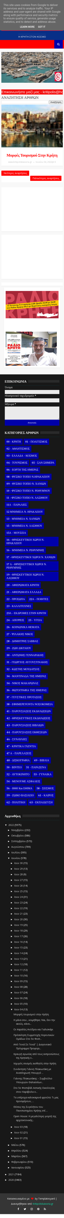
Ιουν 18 (18, 934)
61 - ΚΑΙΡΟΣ (46, 799)
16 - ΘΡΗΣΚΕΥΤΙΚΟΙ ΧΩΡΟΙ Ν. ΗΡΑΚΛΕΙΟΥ (25, 545)
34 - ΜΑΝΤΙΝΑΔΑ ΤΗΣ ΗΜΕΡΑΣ (26, 680)
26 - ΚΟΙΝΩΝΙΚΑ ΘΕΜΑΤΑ (22, 631)
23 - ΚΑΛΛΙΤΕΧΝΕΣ (18, 610)
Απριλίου (16, 1154)
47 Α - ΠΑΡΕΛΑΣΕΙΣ (18, 757)
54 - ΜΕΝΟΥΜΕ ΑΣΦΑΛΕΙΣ (23, 785)
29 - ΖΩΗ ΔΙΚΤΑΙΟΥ (18, 652)
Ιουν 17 (18, 940)
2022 (11, 828)
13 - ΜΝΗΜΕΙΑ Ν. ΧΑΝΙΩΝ (23, 522)
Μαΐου (15, 1148)
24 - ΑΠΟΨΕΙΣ (15, 624)
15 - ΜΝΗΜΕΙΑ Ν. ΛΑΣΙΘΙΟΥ (24, 529)
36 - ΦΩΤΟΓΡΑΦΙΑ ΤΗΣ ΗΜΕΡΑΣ (26, 694)
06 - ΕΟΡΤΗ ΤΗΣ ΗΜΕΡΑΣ (22, 473)
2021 (11, 1178)
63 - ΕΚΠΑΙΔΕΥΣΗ (41, 806)
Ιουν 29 (18, 872)
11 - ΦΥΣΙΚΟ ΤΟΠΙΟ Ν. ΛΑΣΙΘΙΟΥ (27, 501)
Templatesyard (46, 1202)
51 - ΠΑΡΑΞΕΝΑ (36, 771)
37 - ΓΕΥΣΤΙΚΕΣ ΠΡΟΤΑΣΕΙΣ (24, 701)
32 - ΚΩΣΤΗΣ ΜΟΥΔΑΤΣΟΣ (23, 673)
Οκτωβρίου (18, 839)
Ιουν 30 (18, 867)
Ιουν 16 (18, 945)
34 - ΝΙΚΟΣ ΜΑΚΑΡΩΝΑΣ (22, 687)
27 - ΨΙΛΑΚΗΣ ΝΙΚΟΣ (19, 638)
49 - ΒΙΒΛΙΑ (41, 764)
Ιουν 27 (18, 884)
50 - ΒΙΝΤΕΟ (14, 771)
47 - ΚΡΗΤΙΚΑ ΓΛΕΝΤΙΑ (21, 750)
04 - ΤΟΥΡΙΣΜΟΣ (16, 466)
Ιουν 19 (18, 928)
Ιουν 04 (18, 1013)
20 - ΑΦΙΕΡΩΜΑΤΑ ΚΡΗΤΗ (22, 589)
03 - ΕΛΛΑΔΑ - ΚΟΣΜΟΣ (21, 459)
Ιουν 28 (18, 878)
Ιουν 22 (18, 912)
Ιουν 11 (18, 973)
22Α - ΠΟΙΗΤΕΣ (38, 603)
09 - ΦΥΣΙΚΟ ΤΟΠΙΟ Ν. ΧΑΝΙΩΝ (26, 487)
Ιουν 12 (18, 968)
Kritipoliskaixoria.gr (43, 1207)
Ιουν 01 (18, 1142)
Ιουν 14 (18, 957)
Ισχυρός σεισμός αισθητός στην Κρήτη (34, 1067)
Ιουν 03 (18, 1130)
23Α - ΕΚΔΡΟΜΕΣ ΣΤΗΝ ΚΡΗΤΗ (26, 617)
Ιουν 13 (18, 962)
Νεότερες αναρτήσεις (15, 174)
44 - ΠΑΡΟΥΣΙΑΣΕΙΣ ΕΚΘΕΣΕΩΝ (26, 736)
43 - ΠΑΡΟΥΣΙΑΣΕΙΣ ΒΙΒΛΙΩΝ (25, 729)
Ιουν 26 (18, 889)
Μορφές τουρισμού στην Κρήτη (31, 155)
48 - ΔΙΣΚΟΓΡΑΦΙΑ (18, 764)
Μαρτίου (16, 1160)
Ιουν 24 (18, 900)
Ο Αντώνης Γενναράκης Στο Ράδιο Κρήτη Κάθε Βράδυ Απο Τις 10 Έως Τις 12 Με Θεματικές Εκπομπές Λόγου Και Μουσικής (31, 327)
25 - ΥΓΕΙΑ (35, 624)
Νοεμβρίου (18, 833)
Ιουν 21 (18, 917)
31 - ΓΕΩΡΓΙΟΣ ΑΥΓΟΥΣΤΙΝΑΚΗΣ (27, 666)
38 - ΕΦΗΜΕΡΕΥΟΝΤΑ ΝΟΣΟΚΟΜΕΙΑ (29, 708)
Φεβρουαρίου (19, 1165)
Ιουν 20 (18, 923)
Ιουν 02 (18, 1136)
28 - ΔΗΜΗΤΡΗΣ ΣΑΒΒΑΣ (22, 645)
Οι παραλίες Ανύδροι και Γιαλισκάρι (33, 1033)
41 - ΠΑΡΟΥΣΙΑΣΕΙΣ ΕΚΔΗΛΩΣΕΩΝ (28, 715)
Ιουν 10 (18, 979)
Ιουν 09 (18, 985)
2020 (11, 1183)
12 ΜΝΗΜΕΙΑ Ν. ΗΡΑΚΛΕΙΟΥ (24, 515)
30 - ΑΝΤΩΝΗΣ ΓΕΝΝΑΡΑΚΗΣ (25, 659)
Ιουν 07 (18, 996)
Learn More (27, 26)
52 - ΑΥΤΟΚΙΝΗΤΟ (18, 778)
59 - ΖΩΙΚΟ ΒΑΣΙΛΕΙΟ (20, 799)
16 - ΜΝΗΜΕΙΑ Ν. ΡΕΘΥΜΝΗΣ (25, 554)
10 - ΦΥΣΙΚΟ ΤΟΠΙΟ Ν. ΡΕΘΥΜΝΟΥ (28, 494)
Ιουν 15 (18, 951)
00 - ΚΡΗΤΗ (13, 445)
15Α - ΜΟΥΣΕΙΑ (16, 536)
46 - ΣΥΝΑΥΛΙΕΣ (16, 743)
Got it (41, 26)
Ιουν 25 (18, 895)
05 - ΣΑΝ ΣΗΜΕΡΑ (43, 466)
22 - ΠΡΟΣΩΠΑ (15, 603)
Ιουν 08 (18, 990)
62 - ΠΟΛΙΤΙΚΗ (15, 806)
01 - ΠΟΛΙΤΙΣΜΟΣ (36, 445)
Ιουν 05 (18, 1007)
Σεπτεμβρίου (18, 845)
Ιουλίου (16, 856)
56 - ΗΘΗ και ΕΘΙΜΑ (19, 792)
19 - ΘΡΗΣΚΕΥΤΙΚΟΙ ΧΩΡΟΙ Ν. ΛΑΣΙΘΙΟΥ (25, 580)
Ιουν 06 (18, 1002)
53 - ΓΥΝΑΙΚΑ (42, 778)
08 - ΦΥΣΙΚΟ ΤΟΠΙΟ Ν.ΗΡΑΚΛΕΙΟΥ (28, 480)
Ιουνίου (16, 862)
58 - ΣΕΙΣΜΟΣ (45, 792)
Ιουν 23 (18, 906)
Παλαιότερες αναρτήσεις (45, 180)
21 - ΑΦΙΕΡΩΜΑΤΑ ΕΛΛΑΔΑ (23, 596)
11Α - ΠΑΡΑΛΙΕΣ (16, 508)
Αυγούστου (18, 850)
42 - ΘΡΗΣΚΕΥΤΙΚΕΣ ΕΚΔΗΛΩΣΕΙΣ (28, 722)
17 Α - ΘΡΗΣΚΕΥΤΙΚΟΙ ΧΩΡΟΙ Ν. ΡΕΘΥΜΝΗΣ (26, 570)
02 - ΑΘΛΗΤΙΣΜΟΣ (18, 452)
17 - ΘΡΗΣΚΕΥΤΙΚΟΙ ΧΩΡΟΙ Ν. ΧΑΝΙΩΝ (30, 561)
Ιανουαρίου (18, 1171)
